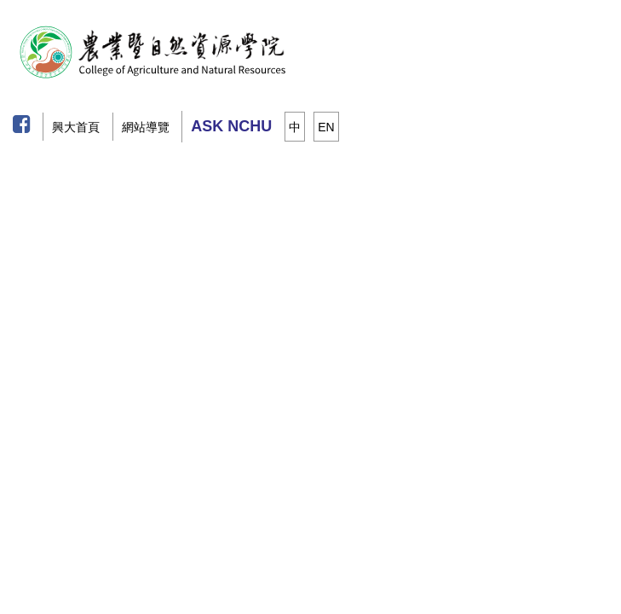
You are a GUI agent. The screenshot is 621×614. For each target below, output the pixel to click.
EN (326, 127)
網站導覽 (146, 127)
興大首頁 (76, 127)
